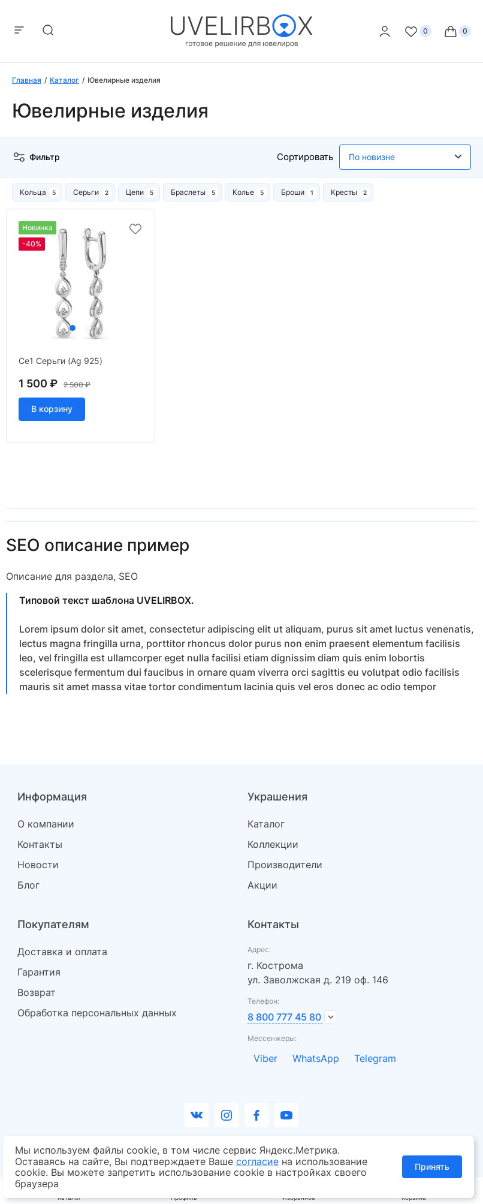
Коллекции (272, 844)
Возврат (36, 992)
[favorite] (135, 229)
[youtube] (286, 1115)
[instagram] (227, 1115)
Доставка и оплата (62, 952)
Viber (265, 1058)
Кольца (33, 192)
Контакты (39, 844)
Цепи (135, 192)
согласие (257, 1161)
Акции (262, 885)
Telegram (375, 1058)
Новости (38, 865)
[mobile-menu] (19, 31)
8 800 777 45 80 (284, 1017)
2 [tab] (88, 328)
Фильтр (36, 157)
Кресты (344, 192)
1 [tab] (73, 328)
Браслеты (188, 192)
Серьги (86, 192)
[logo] (242, 44)
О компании (45, 824)
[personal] (385, 31)
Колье (243, 192)
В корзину (52, 409)
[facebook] (256, 1115)
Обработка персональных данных (97, 1013)
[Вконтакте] (197, 1115)
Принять (432, 1166)
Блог (28, 885)
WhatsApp (315, 1058)
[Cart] (457, 31)
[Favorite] (417, 31)
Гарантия (39, 972)
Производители (284, 865)
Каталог (266, 824)
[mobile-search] (48, 31)
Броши (292, 192)
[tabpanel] (81, 283)
